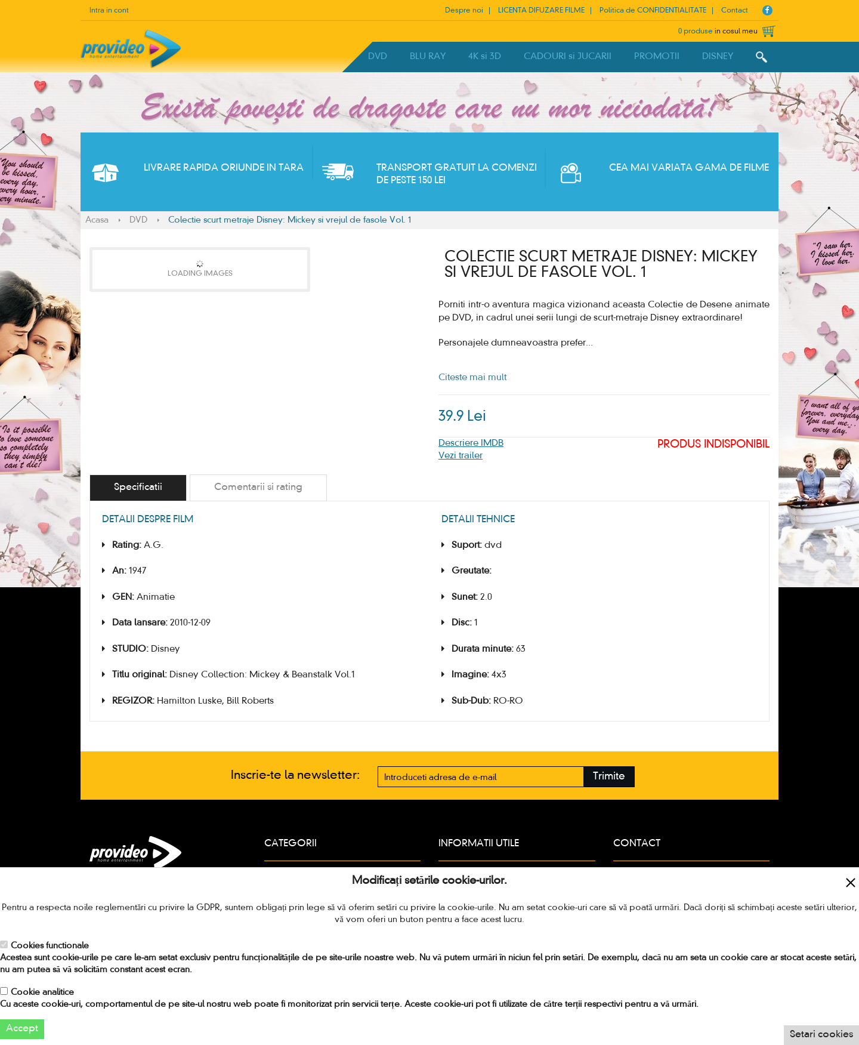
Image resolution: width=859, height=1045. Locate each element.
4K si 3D (484, 57)
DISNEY (717, 57)
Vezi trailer (460, 456)
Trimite (609, 777)
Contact (734, 10)
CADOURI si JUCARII (567, 57)
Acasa (97, 220)
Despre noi (464, 10)
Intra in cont (109, 10)
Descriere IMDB (470, 443)
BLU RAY (428, 57)
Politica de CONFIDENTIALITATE (653, 10)
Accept (22, 1029)
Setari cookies (821, 1035)
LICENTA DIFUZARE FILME (541, 10)
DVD (377, 57)
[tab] (138, 488)
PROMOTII (656, 57)
